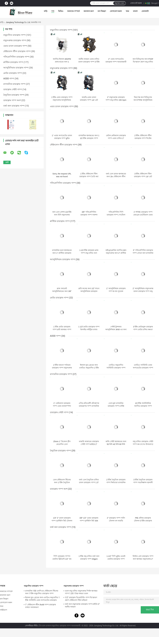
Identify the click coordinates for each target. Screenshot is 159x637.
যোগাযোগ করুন (116, 11)
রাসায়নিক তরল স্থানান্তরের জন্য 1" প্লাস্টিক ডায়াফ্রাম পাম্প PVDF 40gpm (62, 253)
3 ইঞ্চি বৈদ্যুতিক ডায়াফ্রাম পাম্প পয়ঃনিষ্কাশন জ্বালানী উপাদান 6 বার (143, 482)
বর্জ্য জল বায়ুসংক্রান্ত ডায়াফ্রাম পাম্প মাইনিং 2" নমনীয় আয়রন (82, 605)
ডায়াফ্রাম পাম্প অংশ (12, 100)
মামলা (135, 11)
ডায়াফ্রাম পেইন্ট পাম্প (12, 89)
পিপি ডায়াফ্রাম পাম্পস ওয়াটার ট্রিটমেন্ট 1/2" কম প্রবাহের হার (61, 559)
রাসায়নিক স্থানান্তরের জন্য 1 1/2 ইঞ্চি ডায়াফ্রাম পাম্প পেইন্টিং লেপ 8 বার (89, 138)
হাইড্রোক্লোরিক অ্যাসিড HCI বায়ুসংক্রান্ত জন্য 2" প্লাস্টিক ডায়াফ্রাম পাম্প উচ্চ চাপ (116, 253)
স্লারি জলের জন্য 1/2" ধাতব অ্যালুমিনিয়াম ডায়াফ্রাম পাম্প (88, 291)
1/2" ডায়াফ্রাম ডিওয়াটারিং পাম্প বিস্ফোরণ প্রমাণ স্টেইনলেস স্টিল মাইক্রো (81, 598)
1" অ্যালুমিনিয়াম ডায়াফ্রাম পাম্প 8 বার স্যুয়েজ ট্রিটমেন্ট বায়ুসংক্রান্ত (116, 291)
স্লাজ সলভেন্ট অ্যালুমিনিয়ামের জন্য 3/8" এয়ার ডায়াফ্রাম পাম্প (61, 291)
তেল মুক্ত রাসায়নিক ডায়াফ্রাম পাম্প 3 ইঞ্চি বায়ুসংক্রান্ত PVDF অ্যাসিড (116, 406)
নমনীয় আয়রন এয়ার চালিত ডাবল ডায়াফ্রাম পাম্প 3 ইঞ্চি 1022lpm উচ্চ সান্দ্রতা (88, 62)
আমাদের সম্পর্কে (73, 11)
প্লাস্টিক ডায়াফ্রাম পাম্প (13, 62)
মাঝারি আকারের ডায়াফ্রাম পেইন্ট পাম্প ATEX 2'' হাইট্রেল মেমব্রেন (89, 444)
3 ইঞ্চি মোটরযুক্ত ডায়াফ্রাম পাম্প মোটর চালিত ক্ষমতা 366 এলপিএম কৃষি (143, 329)
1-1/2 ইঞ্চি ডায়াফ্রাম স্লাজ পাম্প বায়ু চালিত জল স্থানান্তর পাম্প (88, 253)
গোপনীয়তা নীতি (31, 626)
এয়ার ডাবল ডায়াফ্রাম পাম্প (15, 46)
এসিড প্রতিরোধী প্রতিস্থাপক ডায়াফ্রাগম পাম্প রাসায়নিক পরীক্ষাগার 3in (89, 406)
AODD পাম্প (8, 78)
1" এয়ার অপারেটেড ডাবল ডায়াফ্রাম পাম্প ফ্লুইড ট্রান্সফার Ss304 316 (62, 138)
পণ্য (52, 11)
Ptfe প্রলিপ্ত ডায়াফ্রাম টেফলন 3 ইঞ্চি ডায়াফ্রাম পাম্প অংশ (143, 521)
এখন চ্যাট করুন (136, 3)
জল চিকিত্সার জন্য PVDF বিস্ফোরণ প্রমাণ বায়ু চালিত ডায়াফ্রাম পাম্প (143, 62)
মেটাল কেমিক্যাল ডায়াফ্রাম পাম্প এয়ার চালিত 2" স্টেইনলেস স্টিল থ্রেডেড (116, 138)
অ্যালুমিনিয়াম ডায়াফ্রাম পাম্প (15, 67)
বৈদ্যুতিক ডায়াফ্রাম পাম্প (13, 95)
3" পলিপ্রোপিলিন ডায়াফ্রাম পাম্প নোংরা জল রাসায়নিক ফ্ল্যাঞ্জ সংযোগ (143, 253)
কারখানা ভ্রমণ (89, 11)
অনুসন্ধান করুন (119, 3)
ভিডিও (60, 11)
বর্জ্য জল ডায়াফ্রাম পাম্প (14, 106)
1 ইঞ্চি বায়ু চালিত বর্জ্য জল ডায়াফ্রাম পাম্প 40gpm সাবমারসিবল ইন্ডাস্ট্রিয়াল (89, 559)
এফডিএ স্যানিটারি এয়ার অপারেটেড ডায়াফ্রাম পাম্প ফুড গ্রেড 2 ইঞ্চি (143, 368)
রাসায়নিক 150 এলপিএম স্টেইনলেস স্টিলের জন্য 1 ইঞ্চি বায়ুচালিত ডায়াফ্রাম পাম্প (41, 592)
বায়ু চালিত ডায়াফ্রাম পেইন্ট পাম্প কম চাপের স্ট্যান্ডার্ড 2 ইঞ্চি (143, 444)
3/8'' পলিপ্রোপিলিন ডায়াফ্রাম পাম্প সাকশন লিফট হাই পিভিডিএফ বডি (89, 215)
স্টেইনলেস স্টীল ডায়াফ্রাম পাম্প (17, 51)
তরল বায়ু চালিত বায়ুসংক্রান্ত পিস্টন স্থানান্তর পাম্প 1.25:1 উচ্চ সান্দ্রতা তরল (81, 592)
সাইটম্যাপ (3, 610)
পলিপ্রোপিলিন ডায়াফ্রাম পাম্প (16, 57)
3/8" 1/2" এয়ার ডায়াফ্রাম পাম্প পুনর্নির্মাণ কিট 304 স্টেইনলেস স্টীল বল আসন (89, 521)
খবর (127, 11)
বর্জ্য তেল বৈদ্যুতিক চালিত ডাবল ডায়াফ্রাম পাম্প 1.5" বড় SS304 (89, 482)
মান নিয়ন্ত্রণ (102, 11)
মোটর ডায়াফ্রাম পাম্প (12, 73)
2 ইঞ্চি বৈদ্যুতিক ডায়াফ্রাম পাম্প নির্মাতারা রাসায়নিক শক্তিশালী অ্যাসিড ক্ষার (115, 482)
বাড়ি (45, 11)
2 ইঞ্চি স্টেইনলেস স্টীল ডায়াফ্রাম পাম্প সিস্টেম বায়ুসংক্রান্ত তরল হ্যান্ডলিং (143, 138)
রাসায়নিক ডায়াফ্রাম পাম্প (14, 84)
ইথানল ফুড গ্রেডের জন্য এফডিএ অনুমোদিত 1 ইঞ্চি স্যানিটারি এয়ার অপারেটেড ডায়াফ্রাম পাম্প (42, 599)
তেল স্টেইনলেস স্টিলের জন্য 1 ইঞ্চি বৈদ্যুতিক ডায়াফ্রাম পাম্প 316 (62, 482)
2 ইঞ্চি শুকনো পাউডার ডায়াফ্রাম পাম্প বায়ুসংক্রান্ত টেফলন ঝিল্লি (62, 368)
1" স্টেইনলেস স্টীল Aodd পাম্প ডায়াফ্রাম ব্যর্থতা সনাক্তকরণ (40, 606)
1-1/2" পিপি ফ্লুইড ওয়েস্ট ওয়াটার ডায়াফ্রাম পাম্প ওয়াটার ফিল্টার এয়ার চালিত (116, 559)
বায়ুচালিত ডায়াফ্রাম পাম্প (14, 35)
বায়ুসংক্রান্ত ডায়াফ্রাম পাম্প (14, 40)
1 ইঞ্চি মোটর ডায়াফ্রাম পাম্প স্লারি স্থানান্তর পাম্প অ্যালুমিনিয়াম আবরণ (62, 329)
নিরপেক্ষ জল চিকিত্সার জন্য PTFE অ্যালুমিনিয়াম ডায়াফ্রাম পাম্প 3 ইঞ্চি (143, 100)
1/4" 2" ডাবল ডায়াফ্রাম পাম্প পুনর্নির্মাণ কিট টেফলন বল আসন (62, 521)
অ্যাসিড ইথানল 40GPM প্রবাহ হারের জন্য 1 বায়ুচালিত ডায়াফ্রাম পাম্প (62, 62)
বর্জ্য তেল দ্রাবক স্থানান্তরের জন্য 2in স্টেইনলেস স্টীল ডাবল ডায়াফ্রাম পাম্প (116, 176)
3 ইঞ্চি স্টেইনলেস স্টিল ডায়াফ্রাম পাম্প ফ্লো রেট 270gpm (143, 176)
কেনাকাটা (145, 11)
